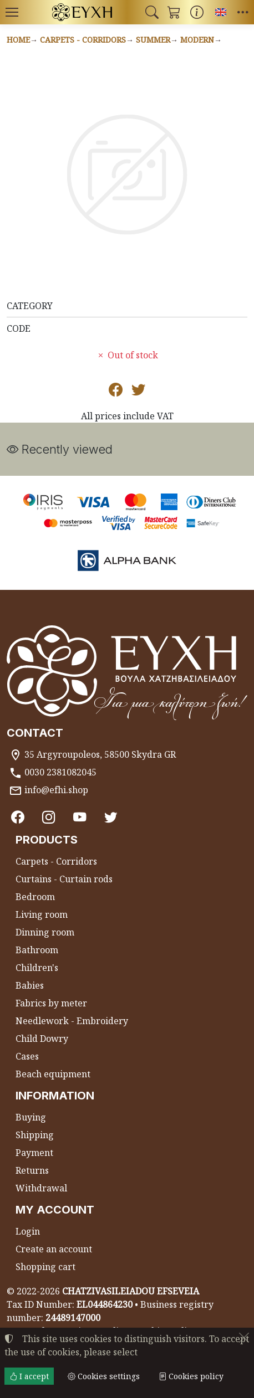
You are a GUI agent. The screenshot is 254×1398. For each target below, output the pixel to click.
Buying (31, 1117)
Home (18, 39)
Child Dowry (42, 1038)
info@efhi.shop (56, 790)
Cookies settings (104, 1376)
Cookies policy (191, 1376)
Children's (37, 968)
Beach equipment (53, 1074)
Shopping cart (45, 1267)
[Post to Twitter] (138, 392)
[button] (152, 12)
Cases (27, 1056)
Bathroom (37, 950)
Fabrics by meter (51, 1003)
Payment (34, 1153)
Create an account (54, 1249)
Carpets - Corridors (83, 39)
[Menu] (11, 12)
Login (28, 1231)
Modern (197, 39)
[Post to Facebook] (116, 392)
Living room (42, 914)
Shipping (35, 1135)
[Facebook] (17, 817)
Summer (153, 39)
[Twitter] (111, 817)
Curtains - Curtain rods (64, 879)
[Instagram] (48, 817)
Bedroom (35, 897)
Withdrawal (41, 1188)
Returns (32, 1170)
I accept (29, 1376)
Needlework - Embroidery (72, 1021)
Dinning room (45, 932)
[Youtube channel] (80, 817)
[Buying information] (197, 12)
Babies (30, 985)
